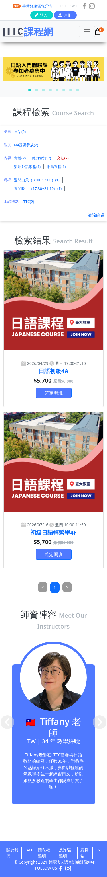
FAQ (28, 850)
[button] (29, 90)
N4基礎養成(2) (26, 144)
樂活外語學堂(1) (27, 166)
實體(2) (20, 158)
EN (98, 850)
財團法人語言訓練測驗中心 (72, 862)
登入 (43, 15)
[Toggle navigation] (87, 31)
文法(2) (63, 158)
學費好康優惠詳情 (37, 6)
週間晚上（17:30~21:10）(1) (38, 188)
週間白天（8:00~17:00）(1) (37, 179)
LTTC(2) (27, 201)
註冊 (67, 15)
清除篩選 (96, 215)
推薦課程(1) (56, 166)
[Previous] (42, 587)
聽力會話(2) (41, 158)
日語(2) (20, 131)
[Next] (67, 587)
